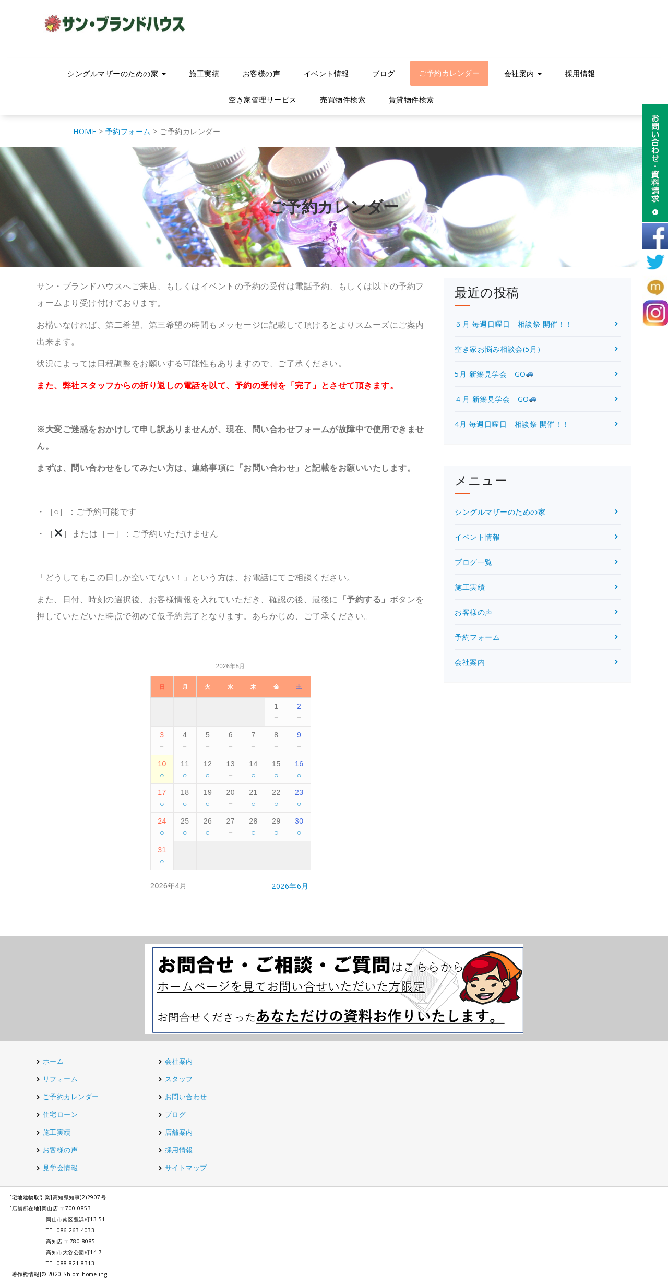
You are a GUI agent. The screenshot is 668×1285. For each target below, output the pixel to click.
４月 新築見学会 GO (495, 399)
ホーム (53, 1061)
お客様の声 (262, 73)
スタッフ (179, 1079)
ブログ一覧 (474, 562)
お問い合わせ (186, 1096)
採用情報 (580, 73)
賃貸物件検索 (411, 99)
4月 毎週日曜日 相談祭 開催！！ (512, 424)
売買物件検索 (342, 99)
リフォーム (61, 1079)
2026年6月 (290, 886)
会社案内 (523, 73)
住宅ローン (60, 1114)
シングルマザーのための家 (116, 73)
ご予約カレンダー (449, 73)
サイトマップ (186, 1167)
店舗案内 (179, 1132)
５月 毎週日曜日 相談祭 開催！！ (514, 324)
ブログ (383, 73)
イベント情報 (326, 73)
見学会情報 (60, 1167)
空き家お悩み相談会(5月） (500, 349)
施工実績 (204, 73)
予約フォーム (477, 637)
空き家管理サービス (263, 99)
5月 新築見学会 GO (494, 374)
